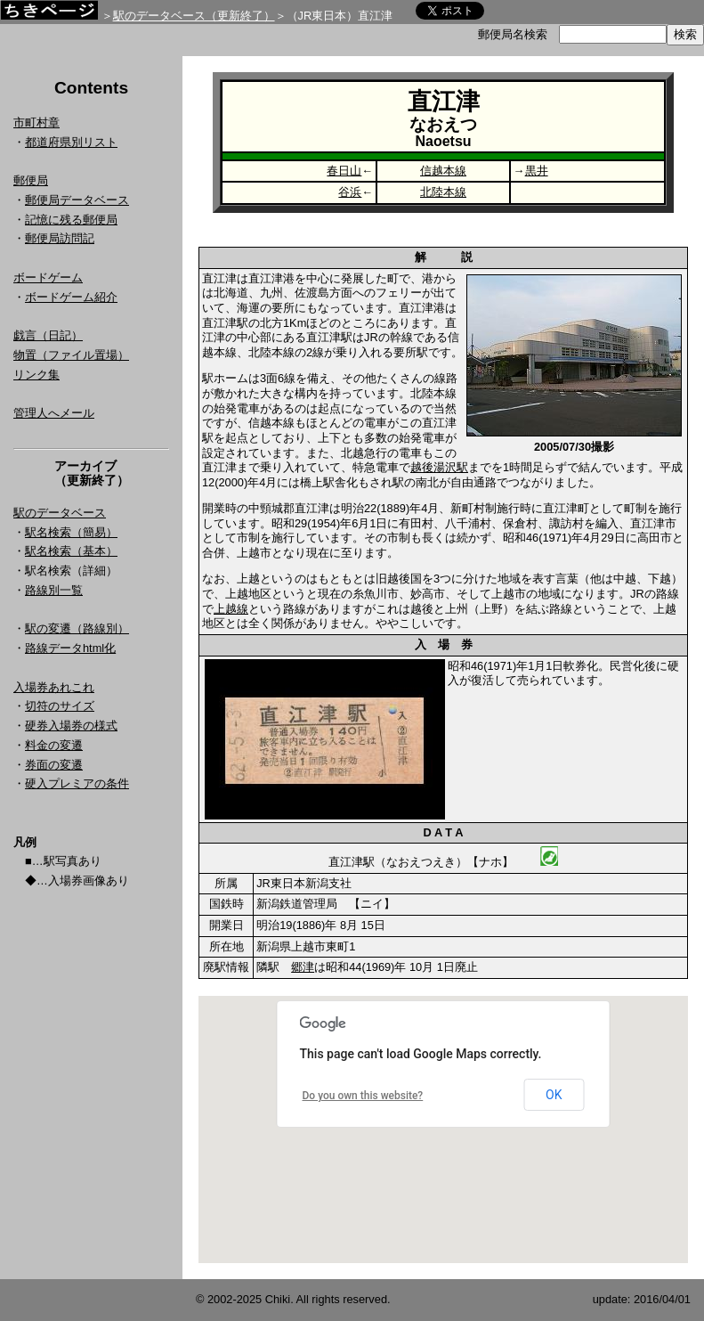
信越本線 (443, 170)
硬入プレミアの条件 (77, 783)
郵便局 (30, 180)
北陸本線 (443, 192)
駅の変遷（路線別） (77, 628)
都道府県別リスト (71, 142)
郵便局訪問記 (59, 238)
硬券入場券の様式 (71, 725)
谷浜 (349, 192)
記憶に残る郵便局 (71, 219)
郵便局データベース (77, 200)
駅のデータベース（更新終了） (194, 15)
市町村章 (36, 122)
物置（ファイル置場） (71, 355)
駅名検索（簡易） (71, 532)
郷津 (302, 967)
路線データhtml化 (70, 648)
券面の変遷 (54, 764)
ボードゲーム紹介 (71, 297)
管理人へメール (53, 413)
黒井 (536, 170)
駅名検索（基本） (71, 551)
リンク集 (36, 374)
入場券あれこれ (53, 687)
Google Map (443, 1129)
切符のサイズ (59, 706)
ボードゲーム (48, 277)
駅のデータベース (59, 512)
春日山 (344, 170)
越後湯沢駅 (439, 467)
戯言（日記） (48, 335)
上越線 (231, 609)
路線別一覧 (54, 590)
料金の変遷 (54, 745)
